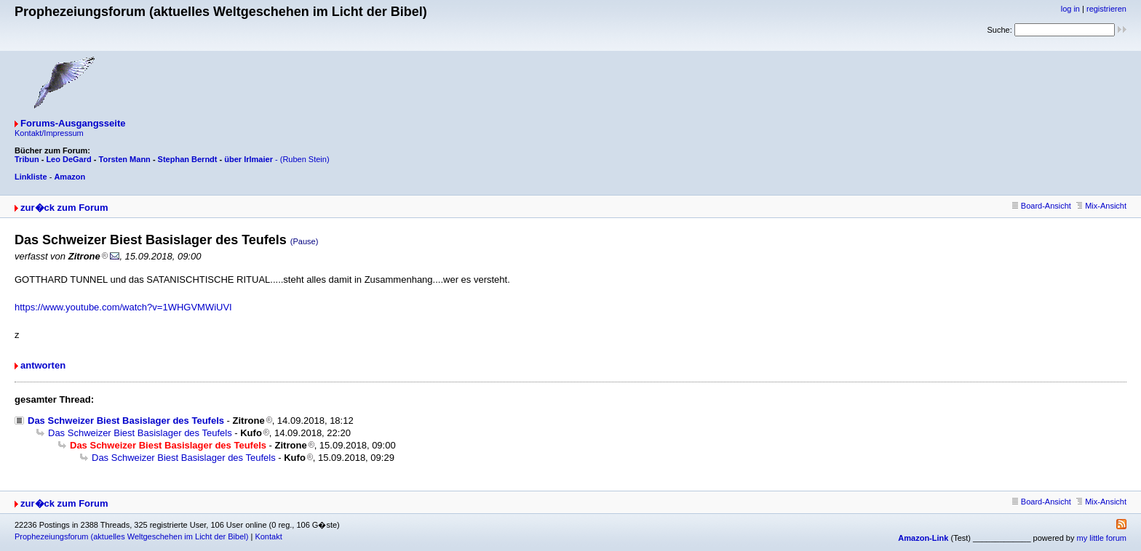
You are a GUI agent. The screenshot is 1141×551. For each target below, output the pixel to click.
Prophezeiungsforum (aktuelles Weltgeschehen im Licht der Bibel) (131, 536)
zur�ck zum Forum (64, 207)
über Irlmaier (248, 159)
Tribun (27, 159)
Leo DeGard (68, 159)
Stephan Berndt (188, 159)
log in (1070, 8)
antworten (42, 365)
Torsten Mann (125, 159)
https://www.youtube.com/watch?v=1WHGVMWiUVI (123, 307)
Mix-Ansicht (1101, 205)
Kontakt (268, 536)
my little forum (1101, 538)
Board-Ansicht (1041, 205)
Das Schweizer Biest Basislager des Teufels (126, 420)
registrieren (1106, 8)
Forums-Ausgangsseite (72, 123)
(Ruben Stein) (305, 159)
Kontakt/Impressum (49, 133)
